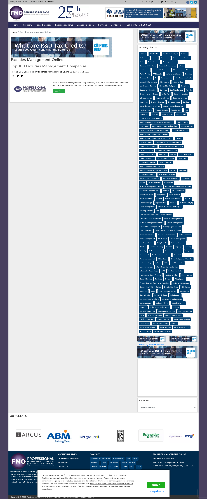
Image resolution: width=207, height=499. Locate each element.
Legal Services (161, 203)
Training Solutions (162, 98)
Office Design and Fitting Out (181, 259)
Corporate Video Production (150, 219)
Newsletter (156, 2)
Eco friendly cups (176, 90)
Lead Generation (177, 263)
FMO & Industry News (162, 331)
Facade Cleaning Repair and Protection (154, 283)
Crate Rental (181, 114)
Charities (179, 138)
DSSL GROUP (113, 467)
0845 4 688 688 (46, 2)
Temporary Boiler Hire (148, 90)
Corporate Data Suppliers (149, 299)
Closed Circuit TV (178, 303)
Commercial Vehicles (148, 162)
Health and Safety (171, 275)
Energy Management (180, 130)
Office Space (162, 259)
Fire (157, 211)
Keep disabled (157, 491)
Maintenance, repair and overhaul (165, 126)
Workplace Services (147, 235)
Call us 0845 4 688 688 (139, 24)
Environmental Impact (173, 198)
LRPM (135, 459)
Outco (139, 467)
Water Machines (185, 235)
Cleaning (143, 307)
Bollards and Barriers (182, 319)
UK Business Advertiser (68, 458)
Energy (173, 154)
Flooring (168, 279)
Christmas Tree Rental (183, 78)
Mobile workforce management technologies (156, 122)
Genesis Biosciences (98, 467)
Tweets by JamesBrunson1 (150, 344)
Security (143, 251)
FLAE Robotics (118, 459)
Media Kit (166, 2)
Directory (27, 24)
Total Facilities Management (166, 150)
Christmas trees (174, 102)
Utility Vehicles (162, 243)
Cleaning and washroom (149, 94)
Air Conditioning (178, 190)
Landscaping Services (148, 86)
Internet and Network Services (167, 267)
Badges (174, 323)
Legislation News (64, 24)
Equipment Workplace (181, 283)
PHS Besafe (114, 463)
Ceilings (176, 307)
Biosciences (165, 58)
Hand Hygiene (187, 275)
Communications (146, 303)
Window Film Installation (167, 235)
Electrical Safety (146, 142)
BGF (131, 467)
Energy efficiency (146, 150)
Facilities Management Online (53, 71)
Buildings (163, 90)
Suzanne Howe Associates (100, 459)
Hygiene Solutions (157, 102)
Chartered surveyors (170, 54)
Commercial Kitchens (148, 66)
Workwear (182, 170)
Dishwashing (184, 291)
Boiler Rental (144, 323)
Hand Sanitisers (146, 110)
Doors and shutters (181, 94)
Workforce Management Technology (153, 170)
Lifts (166, 263)
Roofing (159, 198)
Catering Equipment (147, 311)
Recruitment (144, 255)
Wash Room (162, 239)
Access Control (145, 331)
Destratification (145, 295)
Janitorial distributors (174, 74)
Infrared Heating (146, 98)
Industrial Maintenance (148, 82)
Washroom (144, 102)
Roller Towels (145, 74)
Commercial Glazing (147, 174)
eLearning (143, 291)
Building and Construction (149, 178)
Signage (178, 247)
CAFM (142, 315)
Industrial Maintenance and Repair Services (156, 138)
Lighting (158, 263)
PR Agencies (176, 2)
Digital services (166, 78)
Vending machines (170, 62)
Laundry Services (146, 267)
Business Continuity (155, 315)
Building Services (146, 211)
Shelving (188, 247)
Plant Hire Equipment (170, 178)
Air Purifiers (166, 94)
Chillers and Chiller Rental (159, 307)
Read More (58, 91)
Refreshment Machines (173, 251)
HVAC (163, 271)
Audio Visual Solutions (148, 327)
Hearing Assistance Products (150, 275)
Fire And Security (161, 110)
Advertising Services (181, 327)
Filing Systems (180, 279)
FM (156, 78)
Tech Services (176, 110)
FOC (186, 110)
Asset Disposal (174, 195)
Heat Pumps (144, 126)
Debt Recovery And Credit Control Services (156, 215)
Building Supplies (165, 162)
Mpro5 (104, 463)
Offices (173, 170)
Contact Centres (187, 126)
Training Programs (178, 243)
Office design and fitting (182, 70)
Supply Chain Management (150, 227)
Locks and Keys (146, 263)
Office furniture (167, 114)
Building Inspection (147, 319)
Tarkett (124, 467)
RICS (128, 459)
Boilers (142, 182)
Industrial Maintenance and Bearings (154, 134)
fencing (154, 58)
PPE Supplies (157, 74)
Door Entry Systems (186, 154)
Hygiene (166, 190)
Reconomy (94, 463)
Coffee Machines (162, 303)
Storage (169, 247)
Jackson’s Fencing (128, 463)
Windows (188, 198)
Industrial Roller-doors (161, 70)
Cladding (188, 74)
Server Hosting (182, 122)
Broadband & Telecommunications (168, 142)
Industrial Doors (178, 82)
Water (142, 62)
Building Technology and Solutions (178, 186)
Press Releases (43, 24)
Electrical (155, 114)
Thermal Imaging (156, 247)
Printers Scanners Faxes (161, 255)
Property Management (165, 158)
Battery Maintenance (160, 323)
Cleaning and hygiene (148, 146)
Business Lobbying (186, 203)
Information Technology (149, 271)
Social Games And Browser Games (168, 231)
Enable (156, 485)
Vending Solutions (146, 243)
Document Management (167, 291)
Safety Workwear (154, 182)
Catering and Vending (166, 311)
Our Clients (146, 2)
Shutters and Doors (180, 98)
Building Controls (163, 319)
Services (137, 2)
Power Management (147, 259)
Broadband (163, 154)
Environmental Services (181, 58)
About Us (128, 2)
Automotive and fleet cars (149, 190)
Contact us (117, 24)
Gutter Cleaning (146, 279)
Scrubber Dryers (146, 78)
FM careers (63, 462)
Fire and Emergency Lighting (151, 118)
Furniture (158, 279)
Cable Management (147, 207)
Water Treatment (146, 198)
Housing (184, 54)
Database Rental (85, 24)
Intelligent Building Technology (171, 146)
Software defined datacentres (174, 106)
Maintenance (144, 70)
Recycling (188, 251)
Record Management (175, 223)
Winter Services (153, 62)
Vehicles (189, 90)
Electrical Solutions (171, 287)
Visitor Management (177, 239)
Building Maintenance (173, 315)
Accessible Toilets (146, 195)
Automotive (186, 178)
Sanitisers (186, 102)
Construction (182, 158)
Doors (153, 291)
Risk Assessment (155, 251)
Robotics (143, 54)
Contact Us (63, 466)
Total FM (143, 247)
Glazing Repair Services (172, 227)
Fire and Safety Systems (168, 86)
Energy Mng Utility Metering (150, 287)
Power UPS (177, 255)
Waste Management (147, 239)
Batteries (173, 203)
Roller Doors (161, 195)
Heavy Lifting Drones (147, 154)
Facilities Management (167, 174)
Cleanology (144, 114)
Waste (181, 66)
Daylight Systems (160, 295)
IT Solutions (144, 58)
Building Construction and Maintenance (154, 130)
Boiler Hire (185, 86)
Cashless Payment (185, 311)
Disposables (164, 82)
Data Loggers (175, 295)
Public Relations (146, 231)
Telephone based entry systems (152, 166)
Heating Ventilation (175, 271)
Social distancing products (150, 106)
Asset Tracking (165, 327)
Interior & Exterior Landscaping (170, 207)
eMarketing (185, 287)
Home (15, 24)
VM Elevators (154, 54)
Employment (168, 182)
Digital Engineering (147, 158)
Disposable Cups (146, 203)
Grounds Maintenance (167, 66)
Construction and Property (172, 299)
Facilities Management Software (151, 223)
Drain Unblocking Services (173, 219)
